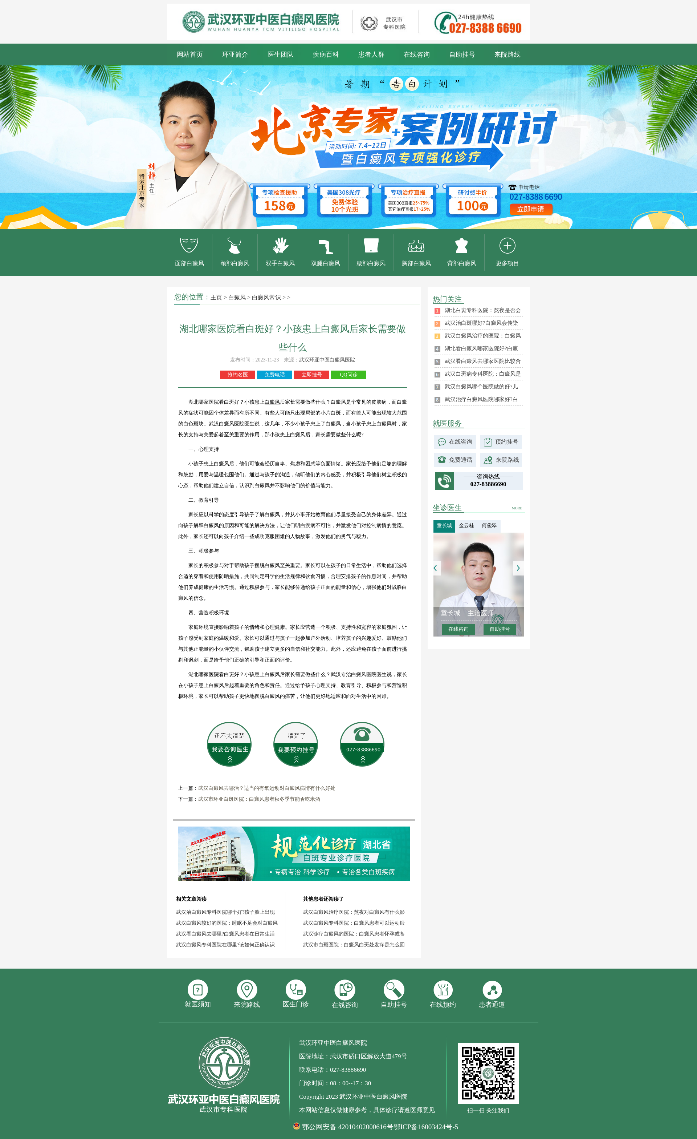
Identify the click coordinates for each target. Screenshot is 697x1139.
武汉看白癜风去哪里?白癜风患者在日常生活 (225, 934)
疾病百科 (326, 54)
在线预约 (443, 994)
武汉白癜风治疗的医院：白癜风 (483, 336)
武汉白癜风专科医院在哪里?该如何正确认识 (225, 945)
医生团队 (281, 54)
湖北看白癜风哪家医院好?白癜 (481, 348)
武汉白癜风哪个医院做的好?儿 (481, 386)
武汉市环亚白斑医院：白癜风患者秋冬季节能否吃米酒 (259, 799)
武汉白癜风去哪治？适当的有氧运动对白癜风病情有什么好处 (266, 788)
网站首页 (190, 54)
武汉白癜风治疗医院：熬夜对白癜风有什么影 (354, 912)
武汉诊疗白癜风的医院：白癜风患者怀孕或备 (354, 934)
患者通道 (492, 994)
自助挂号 (462, 54)
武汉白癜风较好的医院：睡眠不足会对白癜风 (227, 923)
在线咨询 (417, 54)
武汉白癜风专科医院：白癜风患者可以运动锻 (354, 923)
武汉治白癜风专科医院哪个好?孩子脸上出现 (225, 912)
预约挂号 (506, 442)
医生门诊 (296, 994)
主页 (216, 297)
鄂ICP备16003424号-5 (426, 1127)
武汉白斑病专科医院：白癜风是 (483, 374)
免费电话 (275, 374)
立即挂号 (312, 374)
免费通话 (460, 460)
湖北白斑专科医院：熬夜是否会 (483, 310)
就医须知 (198, 994)
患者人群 (371, 54)
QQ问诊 (348, 374)
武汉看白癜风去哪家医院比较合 (483, 361)
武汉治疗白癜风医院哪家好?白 (481, 399)
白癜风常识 (266, 297)
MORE (517, 508)
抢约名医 (238, 374)
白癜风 (237, 297)
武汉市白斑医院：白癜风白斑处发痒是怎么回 (354, 945)
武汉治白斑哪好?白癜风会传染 (481, 323)
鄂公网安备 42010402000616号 (348, 1127)
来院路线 (507, 54)
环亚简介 (235, 54)
